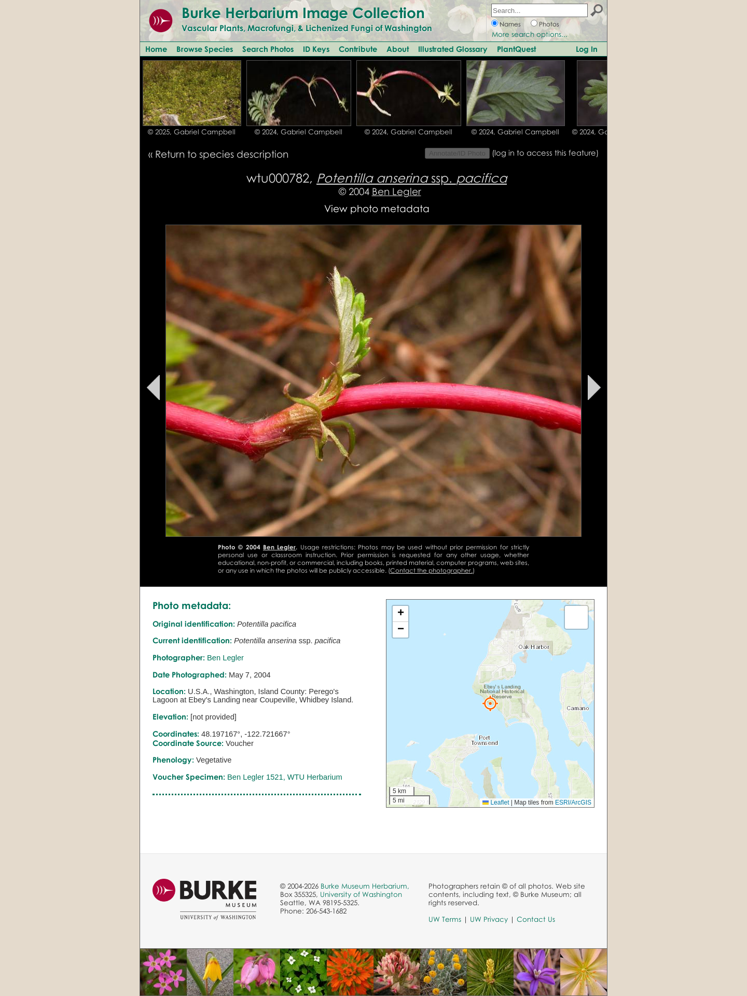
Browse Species (204, 48)
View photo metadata (377, 208)
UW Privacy (489, 919)
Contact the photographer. (431, 570)
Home (156, 48)
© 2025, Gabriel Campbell (192, 132)
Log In (587, 48)
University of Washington (361, 894)
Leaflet (495, 802)
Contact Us (536, 919)
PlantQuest (516, 48)
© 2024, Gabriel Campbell (298, 132)
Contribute (358, 48)
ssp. (411, 177)
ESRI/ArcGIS (573, 802)
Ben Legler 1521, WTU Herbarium (284, 777)
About (397, 48)
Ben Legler (396, 191)
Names (510, 24)
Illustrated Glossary (453, 48)
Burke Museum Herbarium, (365, 886)
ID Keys (316, 48)
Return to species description (221, 154)
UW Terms (444, 919)
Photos (549, 24)
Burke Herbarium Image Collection (303, 12)
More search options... (530, 34)
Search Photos (268, 48)
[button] (490, 703)
